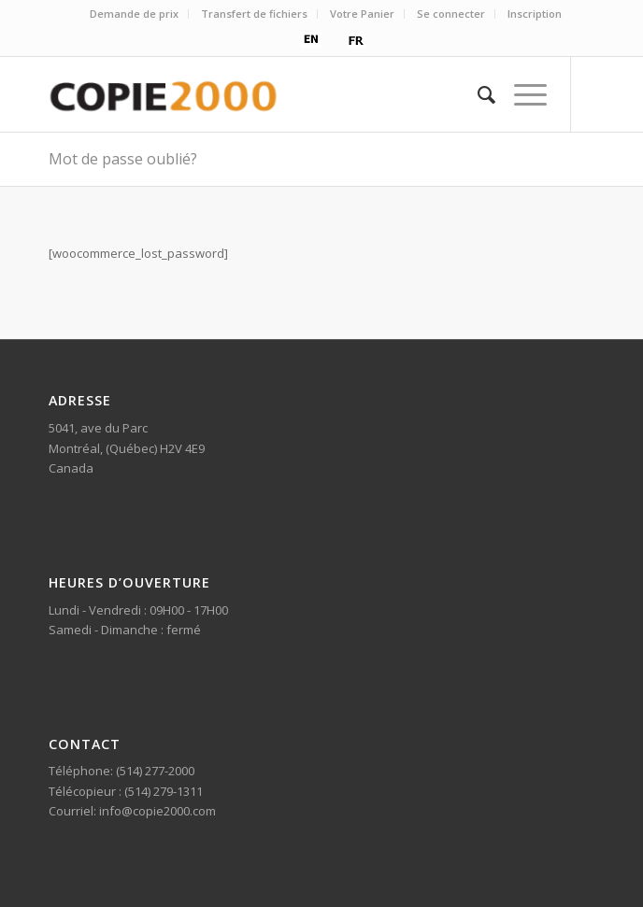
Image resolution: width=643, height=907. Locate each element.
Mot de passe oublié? (123, 159)
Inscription (534, 14)
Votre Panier (362, 14)
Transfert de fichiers (254, 14)
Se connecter (451, 14)
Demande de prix (134, 14)
